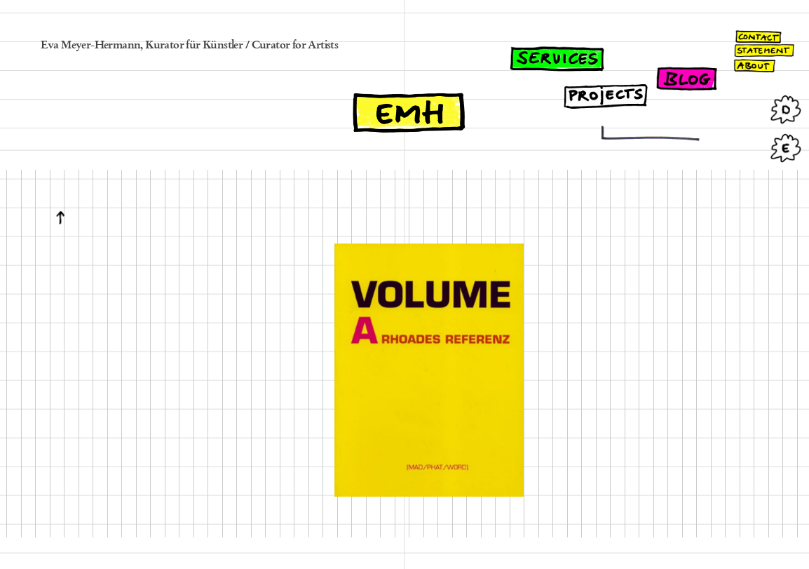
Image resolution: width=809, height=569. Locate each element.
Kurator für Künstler (194, 45)
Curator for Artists (295, 45)
